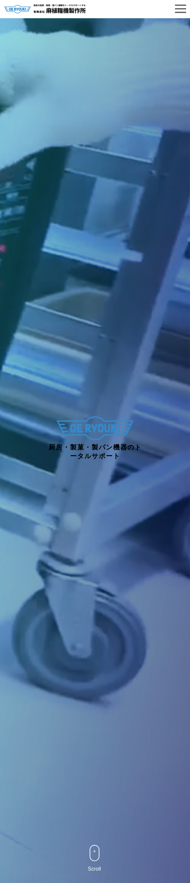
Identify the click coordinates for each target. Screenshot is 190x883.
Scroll (94, 858)
